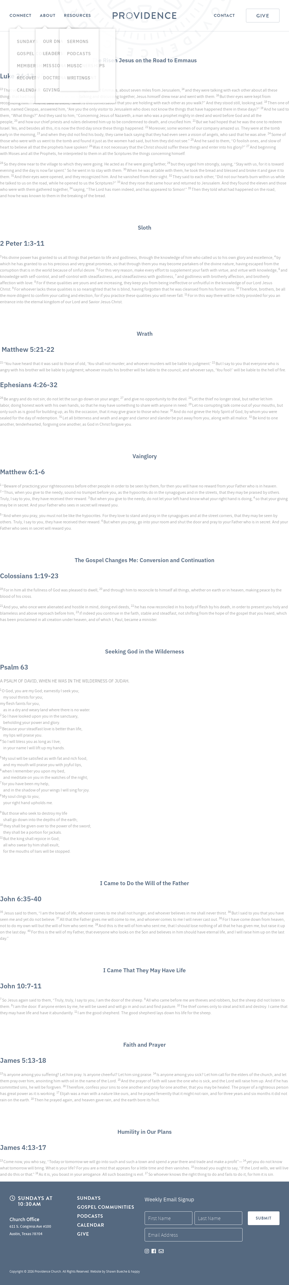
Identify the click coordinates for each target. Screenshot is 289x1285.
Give (262, 16)
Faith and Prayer (144, 1044)
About (47, 15)
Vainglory (144, 455)
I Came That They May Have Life (145, 969)
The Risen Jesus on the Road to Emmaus (144, 59)
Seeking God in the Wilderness (144, 650)
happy (135, 1271)
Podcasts (90, 1217)
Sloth (145, 226)
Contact (224, 15)
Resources (77, 15)
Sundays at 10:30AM (35, 1201)
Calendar (91, 1226)
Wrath (144, 333)
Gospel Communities (106, 1207)
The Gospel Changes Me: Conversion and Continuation (144, 559)
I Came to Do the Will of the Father (144, 882)
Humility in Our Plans (144, 1131)
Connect (20, 15)
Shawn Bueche (116, 1271)
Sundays (89, 1198)
